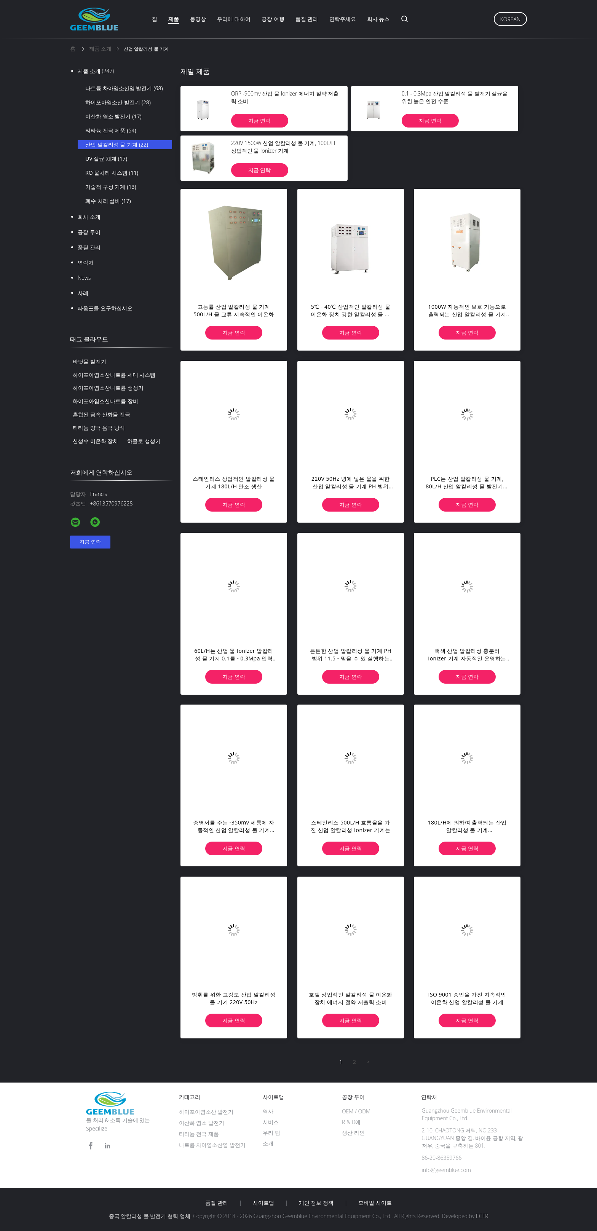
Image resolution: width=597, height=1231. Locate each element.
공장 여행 (273, 18)
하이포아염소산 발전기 (118, 102)
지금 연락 (259, 120)
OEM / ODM (356, 1111)
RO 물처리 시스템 (111, 172)
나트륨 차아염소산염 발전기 (124, 88)
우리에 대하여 (234, 18)
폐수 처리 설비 (108, 201)
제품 (173, 18)
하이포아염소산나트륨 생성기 (108, 387)
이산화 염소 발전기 (113, 116)
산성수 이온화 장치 (95, 441)
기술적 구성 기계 (110, 186)
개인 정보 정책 (316, 1202)
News (84, 277)
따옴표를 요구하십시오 (105, 308)
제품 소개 (96, 71)
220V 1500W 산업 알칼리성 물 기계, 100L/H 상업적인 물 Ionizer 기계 (283, 146)
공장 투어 (89, 232)
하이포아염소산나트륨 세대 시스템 (114, 374)
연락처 (86, 262)
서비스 (271, 1122)
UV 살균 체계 (106, 158)
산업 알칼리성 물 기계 (116, 144)
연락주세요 (342, 18)
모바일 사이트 (375, 1202)
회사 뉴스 (378, 18)
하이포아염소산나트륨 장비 (105, 401)
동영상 (198, 18)
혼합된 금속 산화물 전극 (101, 414)
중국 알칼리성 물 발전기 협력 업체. (151, 1216)
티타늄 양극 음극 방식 (99, 427)
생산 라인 (353, 1132)
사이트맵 (263, 1202)
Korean (510, 19)
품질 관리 (306, 18)
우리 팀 (271, 1132)
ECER (482, 1216)
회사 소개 (89, 216)
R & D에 (351, 1122)
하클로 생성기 (144, 441)
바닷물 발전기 (89, 361)
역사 (268, 1111)
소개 (268, 1143)
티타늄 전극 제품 (110, 130)
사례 (83, 293)
